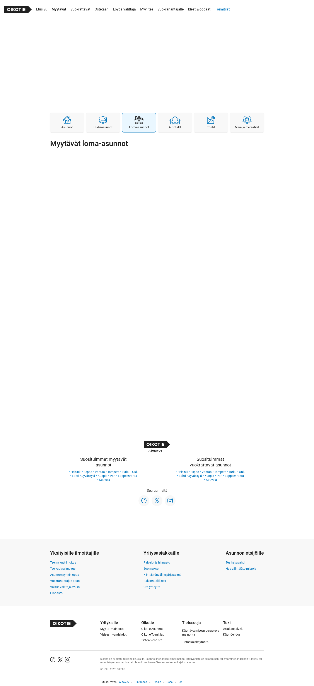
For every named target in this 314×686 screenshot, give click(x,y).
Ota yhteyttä (151, 587)
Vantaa (100, 472)
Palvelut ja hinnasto (156, 562)
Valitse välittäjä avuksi (65, 587)
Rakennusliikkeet (154, 581)
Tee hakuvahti (235, 562)
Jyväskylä (88, 476)
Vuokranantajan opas (65, 581)
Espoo (88, 472)
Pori (112, 476)
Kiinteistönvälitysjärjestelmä (162, 574)
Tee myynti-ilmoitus (63, 562)
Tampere (113, 472)
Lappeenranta (127, 476)
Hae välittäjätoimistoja (241, 568)
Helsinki (76, 472)
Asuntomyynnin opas (64, 574)
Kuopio (102, 476)
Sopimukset (151, 568)
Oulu (135, 472)
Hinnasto (56, 593)
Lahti (75, 476)
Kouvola (104, 479)
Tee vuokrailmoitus (62, 568)
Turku (126, 472)
